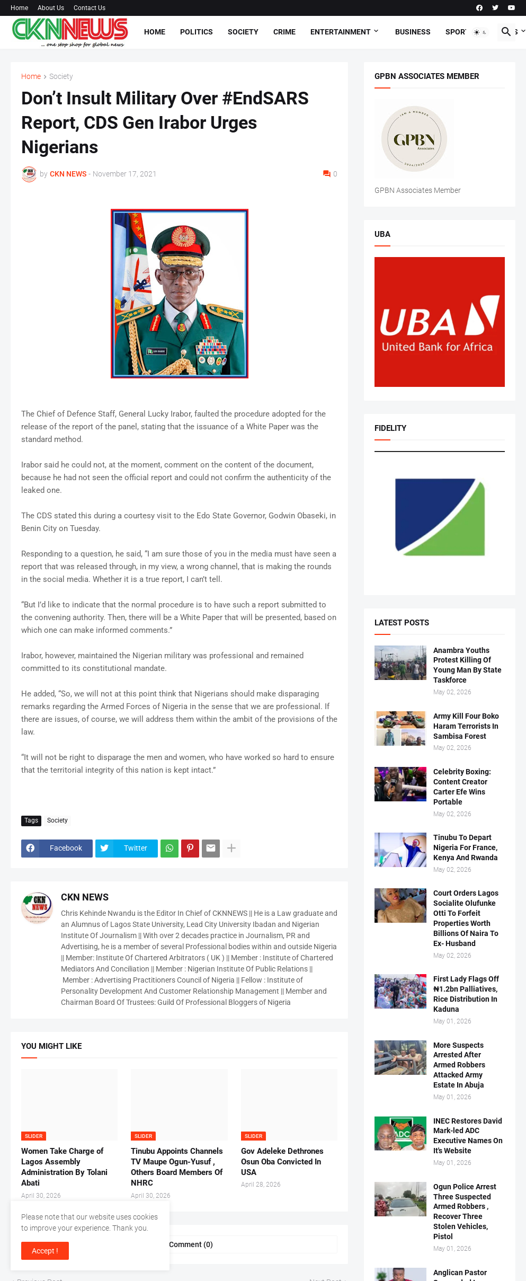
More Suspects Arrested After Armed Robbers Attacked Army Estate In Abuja (459, 1065)
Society (243, 32)
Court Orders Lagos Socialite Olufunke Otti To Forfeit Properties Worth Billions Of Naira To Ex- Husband (465, 918)
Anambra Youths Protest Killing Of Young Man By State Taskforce (467, 665)
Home (19, 8)
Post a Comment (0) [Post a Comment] (179, 1244)
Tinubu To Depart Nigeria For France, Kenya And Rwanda (465, 847)
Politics (196, 32)
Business (413, 32)
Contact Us (89, 8)
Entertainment (340, 32)
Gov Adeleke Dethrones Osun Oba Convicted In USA (282, 1162)
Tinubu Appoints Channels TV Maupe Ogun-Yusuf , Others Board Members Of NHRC (177, 1167)
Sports (460, 32)
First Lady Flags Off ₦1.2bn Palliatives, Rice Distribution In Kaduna (466, 994)
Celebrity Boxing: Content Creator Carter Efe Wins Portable (462, 786)
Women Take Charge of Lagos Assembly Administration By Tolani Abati (64, 1167)
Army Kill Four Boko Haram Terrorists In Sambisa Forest (466, 726)
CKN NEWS (85, 897)
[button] (480, 32)
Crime (284, 32)
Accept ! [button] (45, 1251)
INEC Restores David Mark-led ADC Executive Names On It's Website (468, 1136)
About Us (51, 8)
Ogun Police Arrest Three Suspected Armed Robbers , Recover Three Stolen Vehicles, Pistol (464, 1211)
